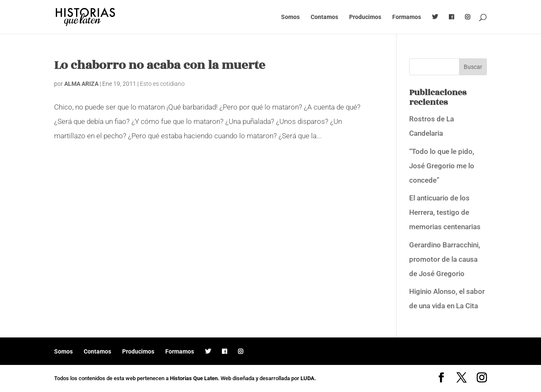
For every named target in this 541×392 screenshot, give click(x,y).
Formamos (406, 17)
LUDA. (308, 378)
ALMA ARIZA (81, 83)
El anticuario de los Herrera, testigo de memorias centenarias (445, 212)
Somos (290, 17)
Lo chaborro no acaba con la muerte (159, 65)
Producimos (365, 17)
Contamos (324, 17)
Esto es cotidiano (162, 83)
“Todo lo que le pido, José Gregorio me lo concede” (441, 165)
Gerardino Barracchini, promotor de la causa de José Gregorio (444, 259)
